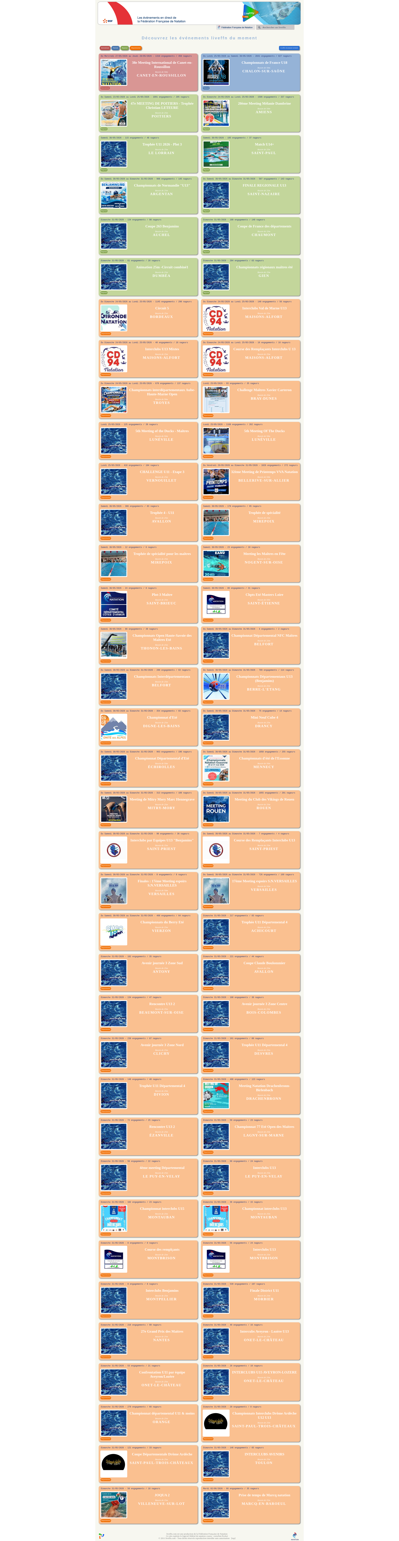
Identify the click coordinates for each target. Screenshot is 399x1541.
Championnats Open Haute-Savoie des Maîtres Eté (162, 637)
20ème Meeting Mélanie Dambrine (264, 103)
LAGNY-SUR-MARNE (264, 1135)
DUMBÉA (162, 276)
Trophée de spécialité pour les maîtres (162, 554)
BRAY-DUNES (264, 398)
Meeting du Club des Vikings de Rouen (264, 799)
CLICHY (161, 1053)
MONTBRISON (161, 1258)
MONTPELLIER (161, 1299)
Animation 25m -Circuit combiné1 (162, 267)
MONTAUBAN (161, 1217)
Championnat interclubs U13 (264, 1209)
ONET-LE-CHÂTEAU (264, 1340)
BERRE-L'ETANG (264, 689)
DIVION (161, 1094)
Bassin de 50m (161, 72)
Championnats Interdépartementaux (162, 677)
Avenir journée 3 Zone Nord (162, 1045)
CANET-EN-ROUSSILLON (161, 75)
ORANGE (161, 1422)
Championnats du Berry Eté (162, 922)
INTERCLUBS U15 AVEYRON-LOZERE (264, 1372)
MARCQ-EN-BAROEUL (264, 1504)
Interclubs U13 (264, 1168)
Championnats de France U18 (264, 63)
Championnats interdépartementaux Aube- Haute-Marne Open (162, 392)
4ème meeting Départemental (162, 1168)
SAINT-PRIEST (161, 849)
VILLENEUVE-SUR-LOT (161, 1504)
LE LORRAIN (162, 153)
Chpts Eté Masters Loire (264, 595)
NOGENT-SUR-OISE (264, 562)
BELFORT (263, 644)
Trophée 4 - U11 (162, 513)
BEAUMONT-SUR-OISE (161, 1012)
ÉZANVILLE (161, 1135)
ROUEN (263, 808)
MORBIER (264, 1299)
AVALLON (161, 521)
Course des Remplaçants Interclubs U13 (264, 840)
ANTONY (161, 972)
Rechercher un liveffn (274, 27)
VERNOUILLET (161, 480)
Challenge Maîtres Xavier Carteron (264, 390)
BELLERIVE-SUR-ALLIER (263, 480)
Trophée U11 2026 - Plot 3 (162, 144)
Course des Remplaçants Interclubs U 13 (264, 349)
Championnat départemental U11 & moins (162, 1413)
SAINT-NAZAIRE (264, 194)
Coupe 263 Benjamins (162, 226)
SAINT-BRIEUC (161, 603)
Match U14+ (264, 144)
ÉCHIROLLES (161, 767)
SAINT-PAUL (264, 153)
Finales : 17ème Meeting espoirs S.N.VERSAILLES (162, 883)
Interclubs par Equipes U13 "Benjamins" (162, 840)
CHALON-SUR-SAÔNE (263, 71)
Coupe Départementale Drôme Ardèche (162, 1454)
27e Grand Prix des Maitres (162, 1331)
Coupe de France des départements (264, 226)
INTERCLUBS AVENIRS (264, 1454)
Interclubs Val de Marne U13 (264, 308)
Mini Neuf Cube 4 (264, 717)
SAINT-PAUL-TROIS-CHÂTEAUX (264, 1426)
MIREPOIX (263, 521)
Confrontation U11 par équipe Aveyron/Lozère (162, 1374)
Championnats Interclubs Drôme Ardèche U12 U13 (264, 1415)
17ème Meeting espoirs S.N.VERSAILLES (264, 881)
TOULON (264, 1463)
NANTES (161, 1340)
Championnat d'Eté (162, 717)
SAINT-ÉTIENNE (264, 603)
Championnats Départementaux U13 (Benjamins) (264, 679)
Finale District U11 (264, 1291)
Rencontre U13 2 (162, 1004)
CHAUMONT (264, 235)
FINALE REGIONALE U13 (264, 185)
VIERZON (161, 931)
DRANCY (264, 726)
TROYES (161, 403)
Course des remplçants (162, 1249)
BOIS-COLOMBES (263, 1012)
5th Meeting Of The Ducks (264, 431)
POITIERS (161, 116)
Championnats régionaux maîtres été (264, 267)
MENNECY (263, 767)
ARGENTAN (161, 194)
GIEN (264, 276)
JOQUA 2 (162, 1495)
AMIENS (264, 112)
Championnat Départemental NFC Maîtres (264, 635)
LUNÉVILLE (161, 440)
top (233, 1538)
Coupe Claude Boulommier (264, 963)
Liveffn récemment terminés (289, 48)
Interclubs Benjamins (162, 1291)
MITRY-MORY (161, 808)
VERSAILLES (161, 894)
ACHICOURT (263, 931)
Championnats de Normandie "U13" (162, 185)
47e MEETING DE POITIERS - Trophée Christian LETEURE (162, 105)
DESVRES (263, 1053)
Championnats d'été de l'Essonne (264, 758)
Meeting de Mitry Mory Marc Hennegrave (162, 799)
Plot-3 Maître (162, 595)
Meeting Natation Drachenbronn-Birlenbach (264, 1088)
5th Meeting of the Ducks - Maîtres (162, 431)
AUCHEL (161, 235)
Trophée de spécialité (264, 513)
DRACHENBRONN (264, 1099)
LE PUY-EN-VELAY (161, 1176)
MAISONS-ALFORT (264, 317)
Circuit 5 (162, 308)
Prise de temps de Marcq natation (264, 1495)
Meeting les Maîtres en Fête (264, 554)
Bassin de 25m (161, 113)
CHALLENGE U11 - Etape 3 (162, 472)
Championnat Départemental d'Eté (162, 758)
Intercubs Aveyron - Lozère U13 (264, 1331)
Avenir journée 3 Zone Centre (264, 1004)
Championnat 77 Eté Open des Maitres (264, 1127)
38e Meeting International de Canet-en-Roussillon (162, 65)
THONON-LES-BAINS (161, 648)
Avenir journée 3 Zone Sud (162, 963)
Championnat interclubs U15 (162, 1209)
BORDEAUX (161, 317)
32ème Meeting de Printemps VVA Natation (264, 472)
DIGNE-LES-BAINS (161, 726)
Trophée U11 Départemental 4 (264, 922)
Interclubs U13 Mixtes (162, 349)
